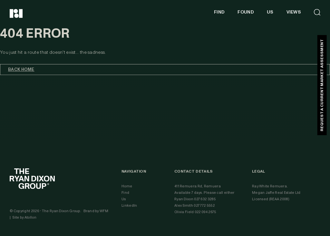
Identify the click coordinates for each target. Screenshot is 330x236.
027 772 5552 (204, 205)
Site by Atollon (24, 217)
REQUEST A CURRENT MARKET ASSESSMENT (322, 85)
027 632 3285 (205, 199)
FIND (219, 12)
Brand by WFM (95, 211)
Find (125, 192)
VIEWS (293, 12)
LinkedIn (129, 205)
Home (126, 186)
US (270, 12)
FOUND (246, 12)
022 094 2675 (205, 212)
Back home (21, 69)
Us (123, 199)
